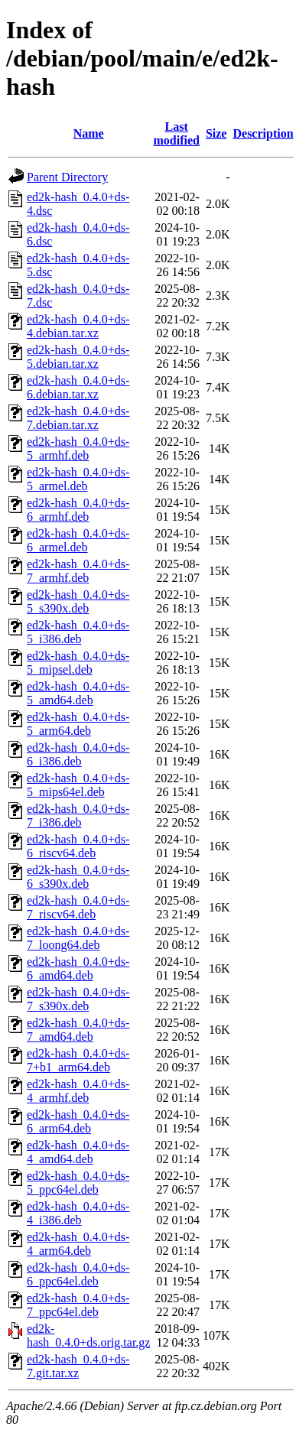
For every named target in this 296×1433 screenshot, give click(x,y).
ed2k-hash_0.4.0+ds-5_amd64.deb (78, 693)
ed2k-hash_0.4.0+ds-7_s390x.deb (78, 999)
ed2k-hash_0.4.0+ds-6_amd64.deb (78, 968)
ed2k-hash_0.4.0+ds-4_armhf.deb (78, 1090)
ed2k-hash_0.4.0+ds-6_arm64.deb (78, 1121)
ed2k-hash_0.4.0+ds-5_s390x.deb (78, 601)
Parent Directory (67, 177)
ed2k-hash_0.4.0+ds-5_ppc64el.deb (78, 1182)
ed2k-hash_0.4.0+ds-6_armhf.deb (78, 509)
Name (88, 133)
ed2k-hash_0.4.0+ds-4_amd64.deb (78, 1152)
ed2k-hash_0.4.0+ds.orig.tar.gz (88, 1335)
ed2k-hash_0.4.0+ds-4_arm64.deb (78, 1243)
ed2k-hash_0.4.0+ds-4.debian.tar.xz (78, 326)
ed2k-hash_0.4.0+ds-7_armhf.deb (78, 570)
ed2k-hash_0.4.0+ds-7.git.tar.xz (78, 1366)
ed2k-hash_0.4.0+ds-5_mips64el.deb (78, 785)
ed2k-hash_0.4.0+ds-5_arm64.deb (78, 723)
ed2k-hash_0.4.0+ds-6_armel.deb (78, 540)
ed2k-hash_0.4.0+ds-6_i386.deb (78, 754)
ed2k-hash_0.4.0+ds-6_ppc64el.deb (78, 1274)
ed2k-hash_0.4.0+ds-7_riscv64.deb (78, 907)
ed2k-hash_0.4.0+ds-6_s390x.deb (78, 876)
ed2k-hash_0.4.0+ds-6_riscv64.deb (78, 846)
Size (216, 133)
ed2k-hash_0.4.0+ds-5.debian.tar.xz (78, 356)
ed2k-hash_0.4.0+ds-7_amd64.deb (78, 1029)
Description (263, 133)
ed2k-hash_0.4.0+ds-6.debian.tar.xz (78, 387)
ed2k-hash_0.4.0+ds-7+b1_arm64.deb (78, 1060)
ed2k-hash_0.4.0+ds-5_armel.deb (78, 479)
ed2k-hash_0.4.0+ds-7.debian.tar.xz (78, 418)
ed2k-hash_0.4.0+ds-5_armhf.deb (78, 448)
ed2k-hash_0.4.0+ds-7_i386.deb (78, 815)
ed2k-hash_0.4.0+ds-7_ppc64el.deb (78, 1305)
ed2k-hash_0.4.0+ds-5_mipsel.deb (78, 662)
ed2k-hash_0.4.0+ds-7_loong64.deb (78, 937)
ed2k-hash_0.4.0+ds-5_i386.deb (78, 632)
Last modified (176, 133)
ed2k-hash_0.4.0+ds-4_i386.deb (78, 1213)
